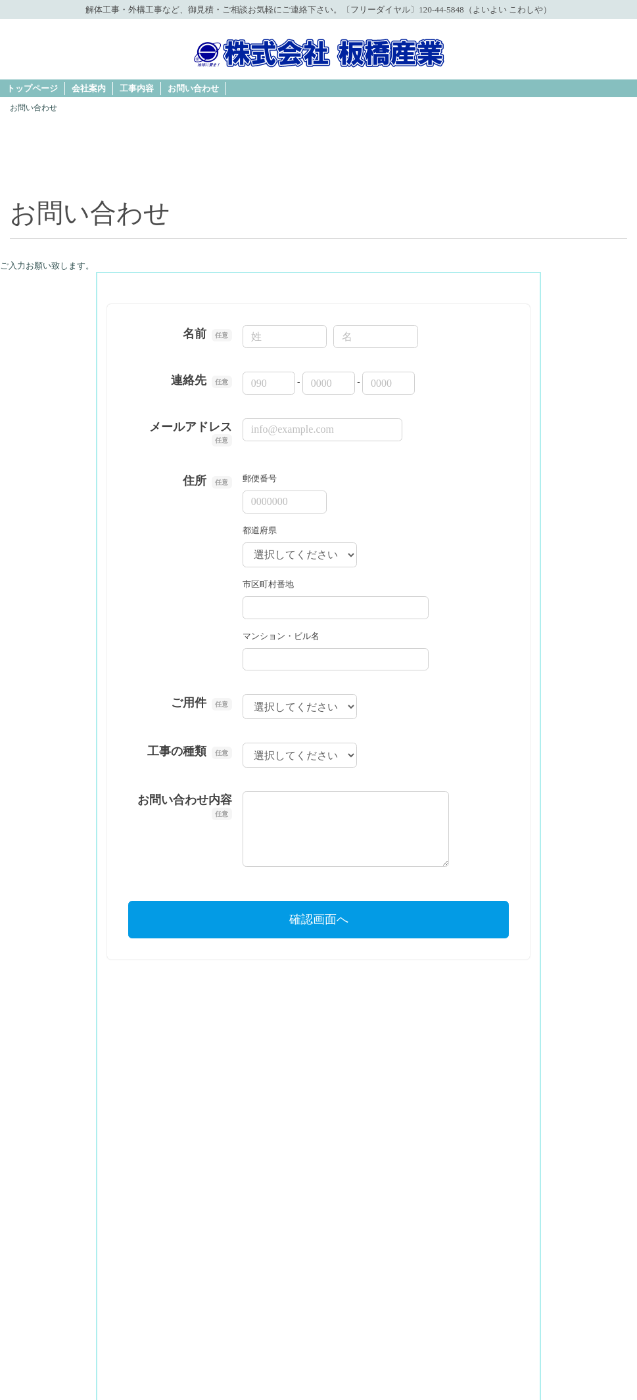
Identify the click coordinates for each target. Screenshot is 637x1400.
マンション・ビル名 (281, 636)
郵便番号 (260, 478)
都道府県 (260, 530)
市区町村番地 (268, 584)
